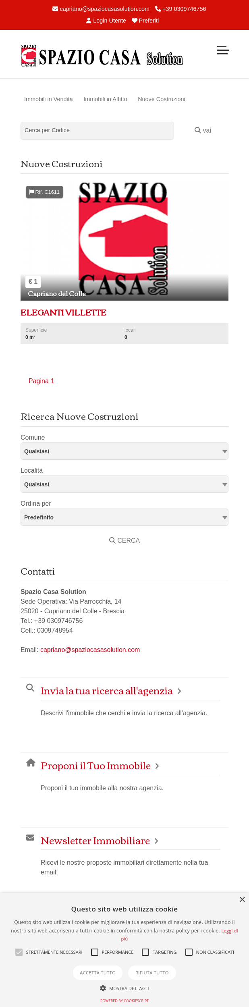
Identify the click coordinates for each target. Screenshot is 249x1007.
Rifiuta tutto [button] (151, 973)
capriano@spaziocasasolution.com (100, 9)
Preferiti (145, 20)
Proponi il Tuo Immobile (96, 765)
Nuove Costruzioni (161, 99)
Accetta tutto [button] (98, 973)
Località (32, 470)
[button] (19, 952)
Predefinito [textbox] (39, 517)
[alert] (124, 950)
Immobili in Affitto (105, 99)
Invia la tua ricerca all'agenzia (107, 690)
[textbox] (124, 451)
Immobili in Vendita (48, 99)
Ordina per (36, 503)
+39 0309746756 (180, 9)
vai (203, 130)
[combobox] (124, 451)
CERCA (124, 540)
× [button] (242, 900)
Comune (33, 437)
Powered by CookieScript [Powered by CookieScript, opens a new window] (124, 1000)
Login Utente (106, 20)
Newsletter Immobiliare (95, 840)
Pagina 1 (41, 381)
